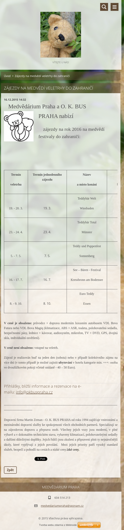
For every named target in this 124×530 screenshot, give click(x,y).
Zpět (10, 470)
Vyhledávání (104, 7)
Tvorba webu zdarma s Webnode (58, 525)
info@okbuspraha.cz (34, 392)
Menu (114, 7)
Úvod (7, 76)
